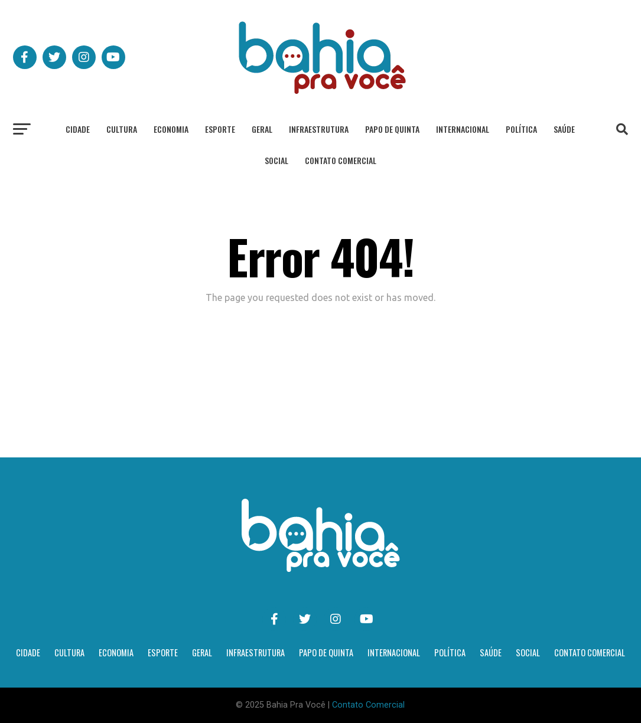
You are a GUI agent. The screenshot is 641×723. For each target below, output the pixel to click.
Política (521, 129)
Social (276, 160)
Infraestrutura (319, 129)
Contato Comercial (340, 160)
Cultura (121, 129)
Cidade (78, 129)
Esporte (220, 129)
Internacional (462, 129)
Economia (171, 129)
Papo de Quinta (392, 129)
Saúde (564, 129)
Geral (262, 129)
